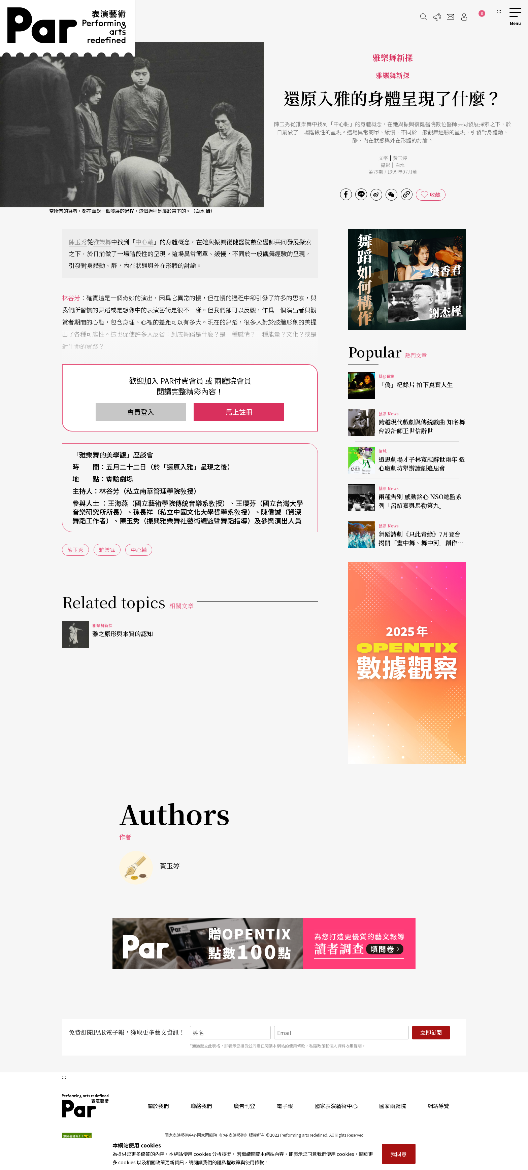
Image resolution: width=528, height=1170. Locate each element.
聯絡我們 (201, 1106)
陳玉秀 (78, 241)
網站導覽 (438, 1106)
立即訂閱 (431, 1032)
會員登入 (140, 412)
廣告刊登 (244, 1106)
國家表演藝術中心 (336, 1106)
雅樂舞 (102, 241)
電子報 (285, 1106)
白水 (400, 165)
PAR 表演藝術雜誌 (85, 1105)
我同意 (399, 1154)
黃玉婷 (400, 157)
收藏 (435, 195)
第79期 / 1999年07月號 (392, 171)
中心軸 (144, 241)
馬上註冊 (239, 412)
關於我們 (158, 1106)
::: (499, 11)
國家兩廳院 (392, 1106)
